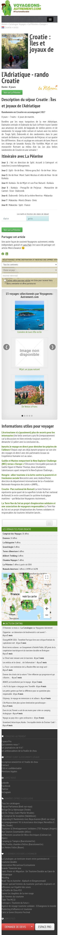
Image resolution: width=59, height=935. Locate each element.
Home (4, 24)
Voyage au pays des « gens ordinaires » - (23, 717)
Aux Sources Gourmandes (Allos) (16, 831)
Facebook (6, 785)
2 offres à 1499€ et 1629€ (20, 569)
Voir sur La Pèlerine (12, 92)
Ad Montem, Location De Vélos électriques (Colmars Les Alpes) (26, 836)
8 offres (11, 546)
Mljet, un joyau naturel (29, 369)
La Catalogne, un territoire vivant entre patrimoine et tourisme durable (25, 860)
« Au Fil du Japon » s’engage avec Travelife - (24, 686)
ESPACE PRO (44, 927)
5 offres (13, 560)
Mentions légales (9, 771)
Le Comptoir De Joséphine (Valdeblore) (19, 815)
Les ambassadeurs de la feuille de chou (19, 750)
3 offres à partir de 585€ (17, 564)
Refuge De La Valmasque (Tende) (16, 809)
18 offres (16, 533)
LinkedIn (5, 782)
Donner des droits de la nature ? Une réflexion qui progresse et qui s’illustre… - (29, 676)
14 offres (10, 538)
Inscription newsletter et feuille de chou (20, 761)
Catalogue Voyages (17, 24)
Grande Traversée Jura (11, 868)
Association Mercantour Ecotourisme (18, 865)
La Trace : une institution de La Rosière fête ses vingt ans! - (25, 668)
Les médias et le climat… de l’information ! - (25, 662)
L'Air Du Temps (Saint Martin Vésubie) (18, 812)
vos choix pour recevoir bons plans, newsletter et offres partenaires (28, 282)
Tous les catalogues (11, 803)
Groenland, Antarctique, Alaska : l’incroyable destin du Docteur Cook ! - (29, 724)
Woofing (5, 877)
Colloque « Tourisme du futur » (15, 902)
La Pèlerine (33, 24)
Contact (5, 765)
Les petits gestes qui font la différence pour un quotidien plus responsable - (26, 692)
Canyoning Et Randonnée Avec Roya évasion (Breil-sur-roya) (28, 819)
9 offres (11, 542)
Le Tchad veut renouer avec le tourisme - (23, 658)
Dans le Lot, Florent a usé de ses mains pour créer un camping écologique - (26, 712)
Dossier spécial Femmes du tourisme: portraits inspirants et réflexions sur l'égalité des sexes (28, 885)
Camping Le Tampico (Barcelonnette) (18, 841)
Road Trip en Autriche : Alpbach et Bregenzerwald (24, 880)
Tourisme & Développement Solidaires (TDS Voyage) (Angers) (29, 828)
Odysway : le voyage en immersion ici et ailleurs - (27, 698)
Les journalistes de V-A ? (12, 747)
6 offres (13, 551)
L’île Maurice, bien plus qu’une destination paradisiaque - (24, 704)
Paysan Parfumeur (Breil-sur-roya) (17, 806)
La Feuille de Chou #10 (12, 890)
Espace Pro (6, 741)
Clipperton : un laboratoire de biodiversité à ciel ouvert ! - (25, 634)
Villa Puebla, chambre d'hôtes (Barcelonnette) (22, 844)
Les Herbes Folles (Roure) (13, 847)
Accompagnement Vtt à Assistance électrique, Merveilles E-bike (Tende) (28, 824)
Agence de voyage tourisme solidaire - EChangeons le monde (29, 905)
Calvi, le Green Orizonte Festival (16, 912)
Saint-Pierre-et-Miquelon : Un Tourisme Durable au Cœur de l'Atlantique (28, 873)
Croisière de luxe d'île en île (29, 331)
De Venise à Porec (29, 406)
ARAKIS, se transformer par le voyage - (22, 682)
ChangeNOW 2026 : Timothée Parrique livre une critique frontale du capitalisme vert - (29, 641)
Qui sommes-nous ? (10, 744)
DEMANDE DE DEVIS (15, 927)
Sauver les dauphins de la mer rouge (18, 893)
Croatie (8, 27)
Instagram (6, 792)
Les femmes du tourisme (13, 896)
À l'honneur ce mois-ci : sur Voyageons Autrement (28, 627)
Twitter (5, 789)
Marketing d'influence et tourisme (17, 909)
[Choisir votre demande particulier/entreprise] (32, 926)
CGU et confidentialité (12, 768)
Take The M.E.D (8, 899)
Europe (43, 24)
